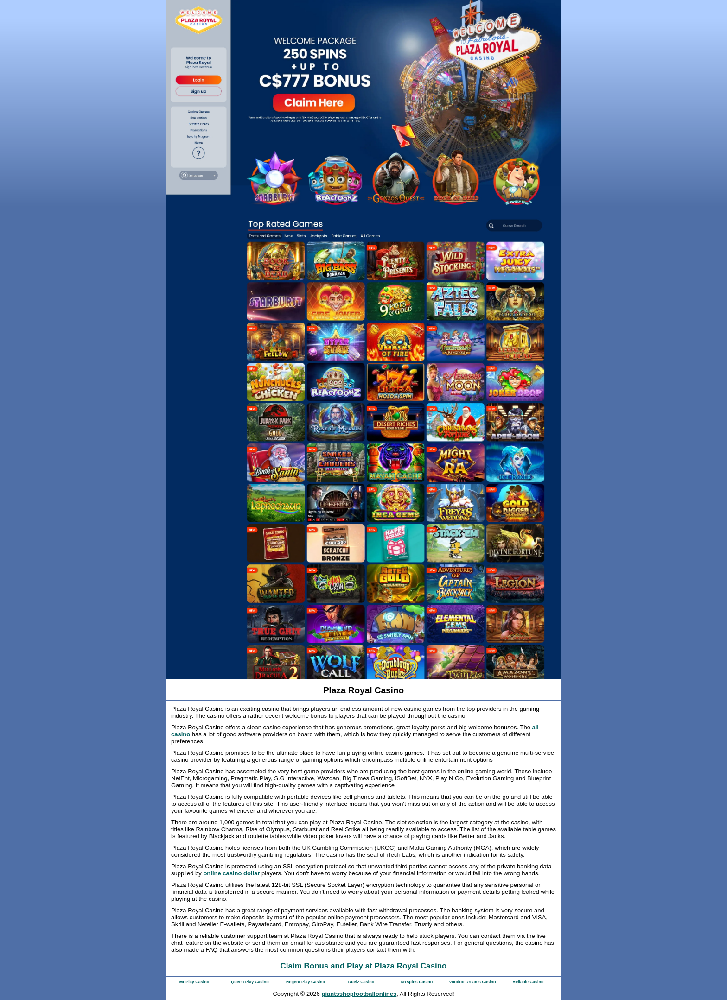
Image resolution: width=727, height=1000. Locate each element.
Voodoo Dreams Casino (472, 982)
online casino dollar (231, 873)
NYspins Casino (417, 982)
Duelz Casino (361, 982)
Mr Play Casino (194, 982)
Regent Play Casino (305, 982)
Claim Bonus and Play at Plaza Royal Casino (364, 966)
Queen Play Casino (250, 982)
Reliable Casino (527, 982)
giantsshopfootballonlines (358, 993)
